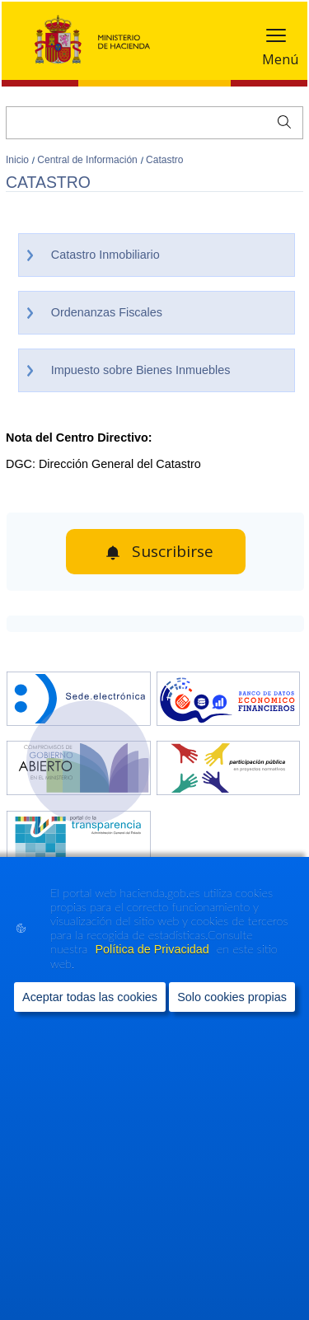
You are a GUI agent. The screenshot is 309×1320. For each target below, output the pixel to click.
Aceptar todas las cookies (89, 997)
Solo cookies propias (232, 997)
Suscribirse (172, 551)
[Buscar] (154, 122)
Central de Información (88, 160)
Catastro (164, 160)
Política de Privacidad (153, 950)
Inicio (18, 160)
